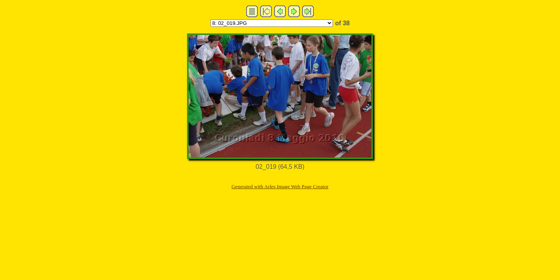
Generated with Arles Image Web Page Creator (280, 186)
